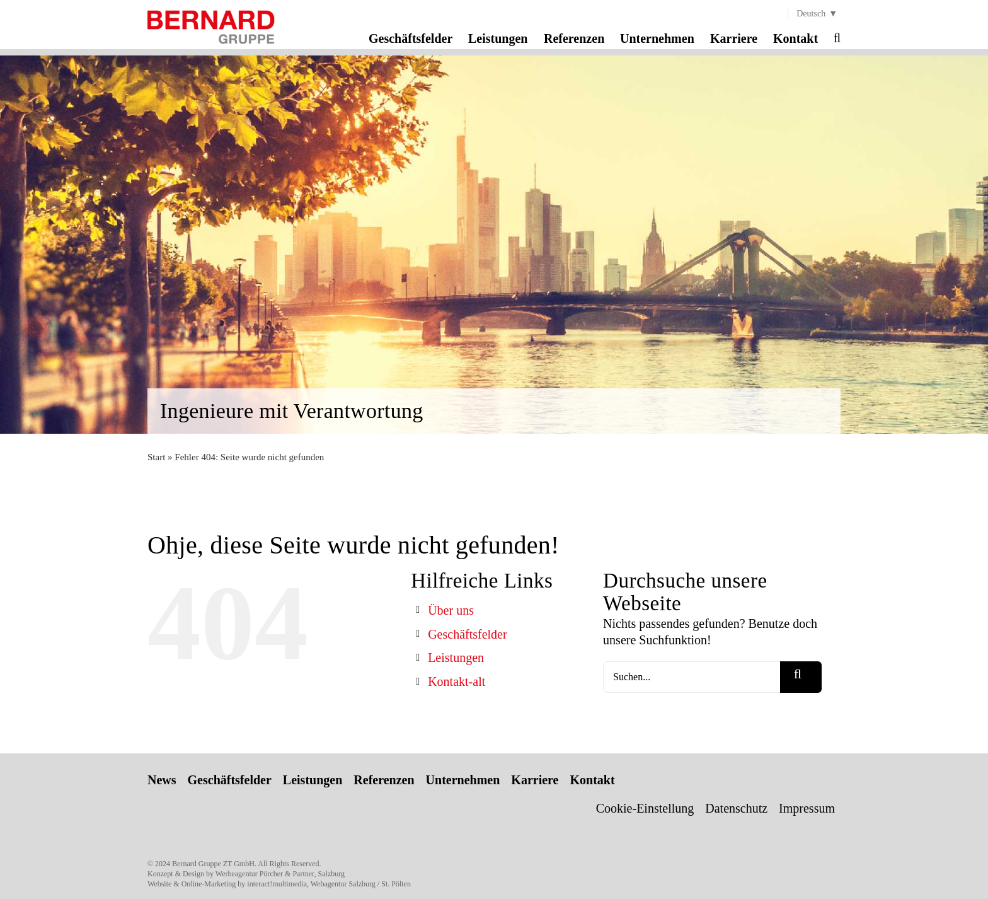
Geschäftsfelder (467, 634)
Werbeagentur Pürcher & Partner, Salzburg (280, 873)
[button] (837, 37)
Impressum (807, 808)
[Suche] (801, 677)
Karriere (534, 780)
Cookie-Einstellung (645, 808)
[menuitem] (814, 14)
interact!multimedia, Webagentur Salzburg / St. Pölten (329, 883)
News (161, 780)
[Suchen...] (691, 677)
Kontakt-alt (456, 681)
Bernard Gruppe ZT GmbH (213, 863)
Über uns (451, 610)
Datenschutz (736, 808)
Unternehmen (463, 780)
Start (156, 457)
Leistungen (456, 657)
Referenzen (383, 780)
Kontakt (592, 780)
